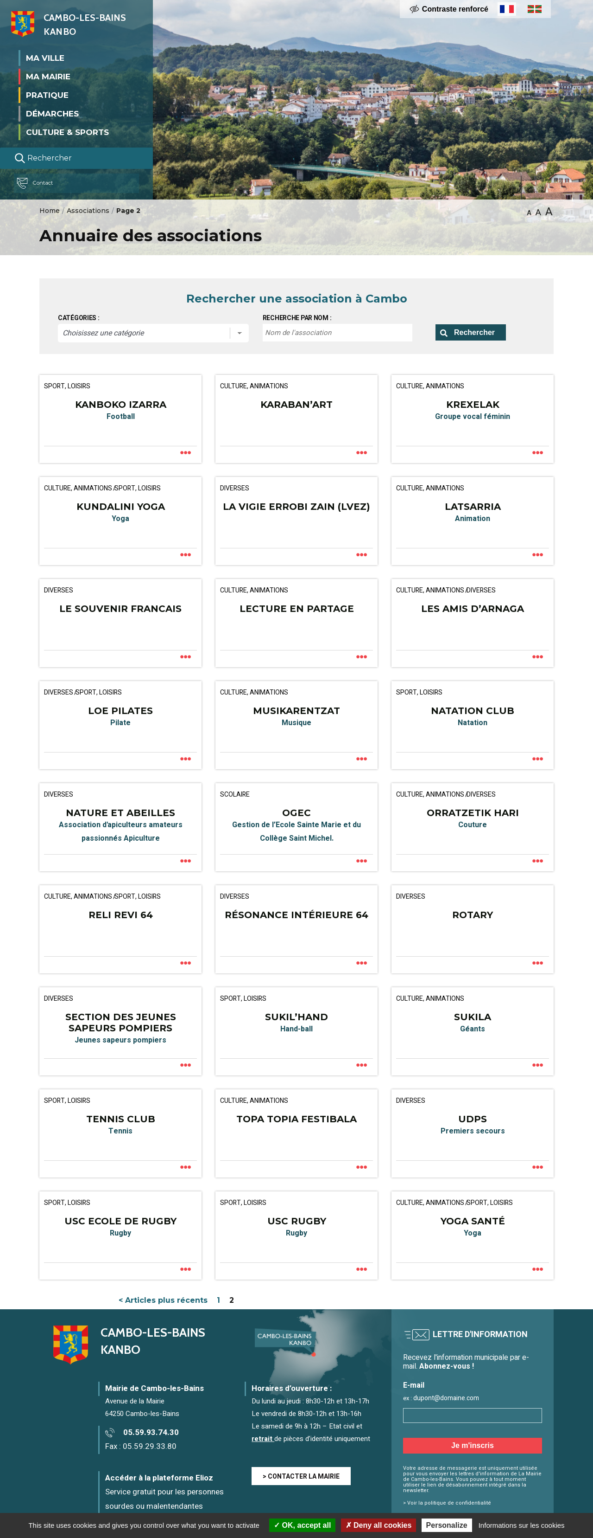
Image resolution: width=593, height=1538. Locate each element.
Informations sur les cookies (522, 1525)
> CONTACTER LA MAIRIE (301, 1476)
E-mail (413, 1385)
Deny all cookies (379, 1525)
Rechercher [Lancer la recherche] (43, 158)
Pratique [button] (47, 94)
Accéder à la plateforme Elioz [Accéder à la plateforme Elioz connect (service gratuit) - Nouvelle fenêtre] (159, 1478)
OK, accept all (302, 1525)
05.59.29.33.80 (150, 1446)
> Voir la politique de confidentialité (447, 1503)
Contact (39, 183)
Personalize (446, 1525)
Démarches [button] (52, 113)
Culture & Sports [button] (67, 131)
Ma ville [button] (45, 57)
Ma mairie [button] (48, 76)
